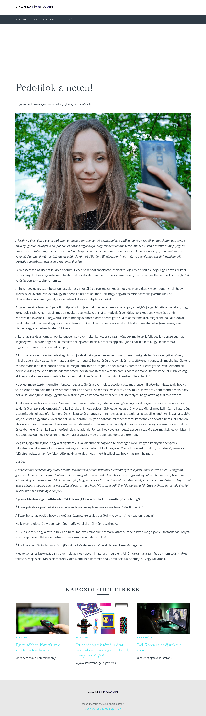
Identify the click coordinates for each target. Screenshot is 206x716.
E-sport (22, 637)
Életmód (144, 637)
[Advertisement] (103, 49)
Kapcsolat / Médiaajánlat (103, 709)
